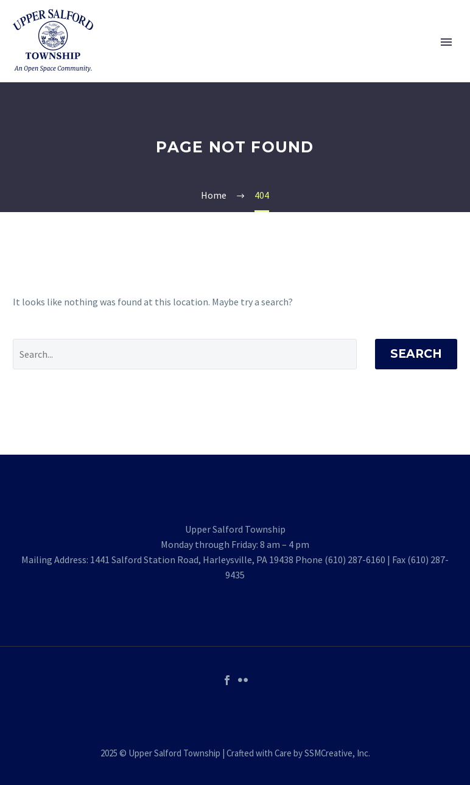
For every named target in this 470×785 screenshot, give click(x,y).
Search (416, 354)
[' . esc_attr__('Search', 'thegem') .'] (185, 354)
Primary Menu (446, 42)
